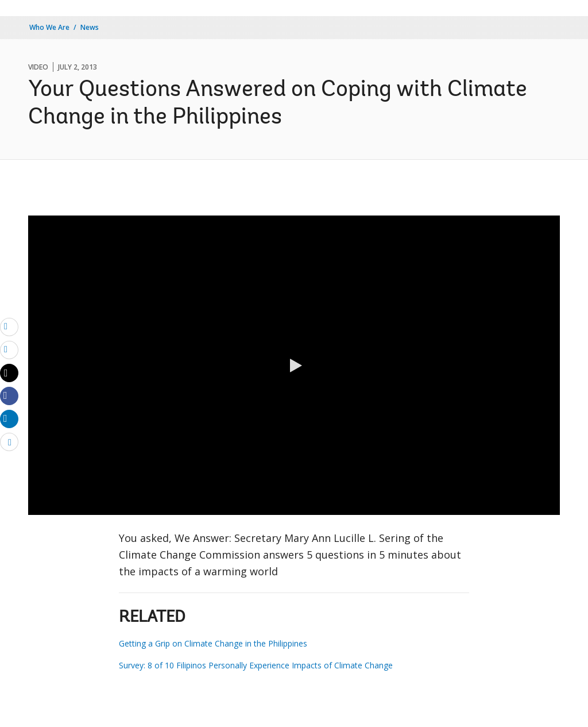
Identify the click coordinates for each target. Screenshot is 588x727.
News (89, 27)
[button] (294, 365)
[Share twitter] (9, 373)
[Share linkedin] (9, 418)
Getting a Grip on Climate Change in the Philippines (213, 643)
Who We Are (49, 27)
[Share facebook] (9, 395)
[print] (9, 349)
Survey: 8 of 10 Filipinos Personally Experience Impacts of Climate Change (256, 665)
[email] (9, 326)
